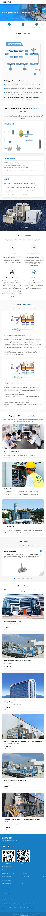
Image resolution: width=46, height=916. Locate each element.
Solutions (8, 18)
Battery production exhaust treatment (26, 18)
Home (3, 18)
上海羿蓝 (15, 907)
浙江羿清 (26, 907)
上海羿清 (10, 907)
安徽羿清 (31, 907)
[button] (43, 25)
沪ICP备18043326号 (28, 914)
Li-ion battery (14, 18)
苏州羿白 (20, 907)
